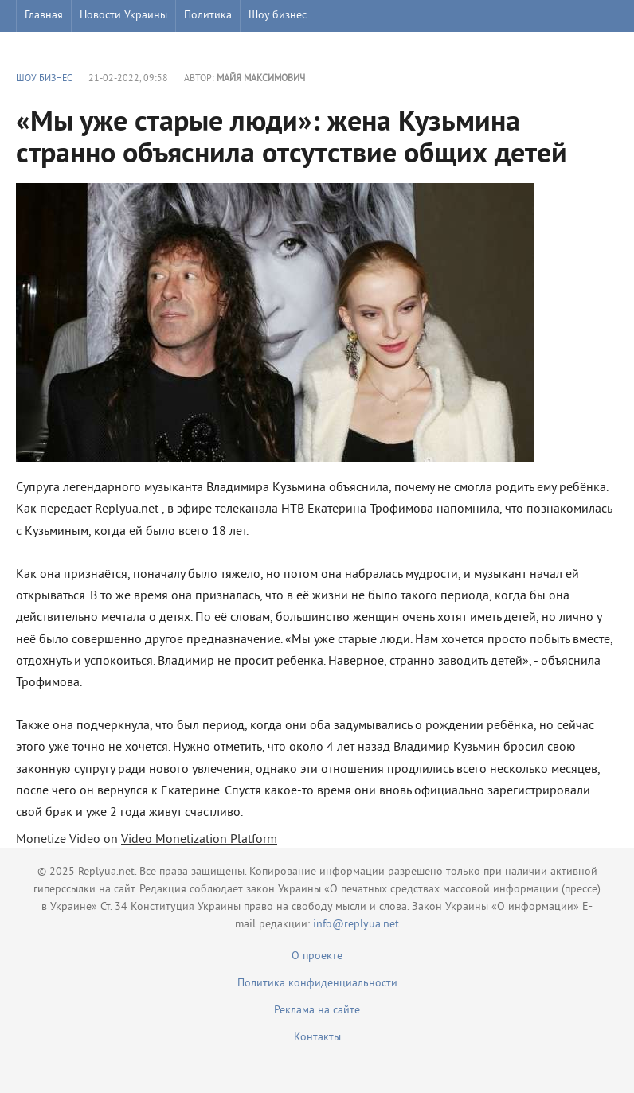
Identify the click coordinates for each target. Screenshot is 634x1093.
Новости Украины (123, 15)
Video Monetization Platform (199, 840)
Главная (44, 15)
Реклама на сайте (317, 1010)
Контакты (317, 1037)
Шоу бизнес (278, 15)
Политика (208, 15)
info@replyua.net (356, 924)
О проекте (317, 956)
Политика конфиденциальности (317, 983)
